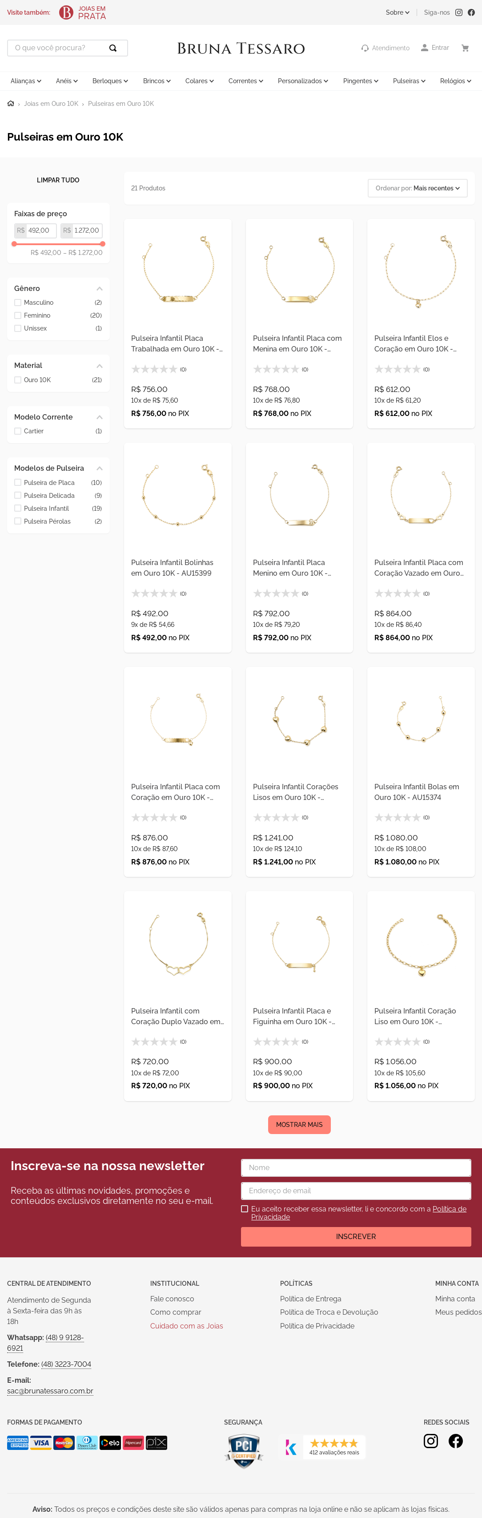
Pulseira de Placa (63, 483)
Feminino (63, 315)
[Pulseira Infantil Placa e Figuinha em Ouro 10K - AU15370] (299, 996)
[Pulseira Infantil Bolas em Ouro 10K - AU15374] (421, 772)
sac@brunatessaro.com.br (50, 1391)
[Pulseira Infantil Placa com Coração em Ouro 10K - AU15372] (178, 772)
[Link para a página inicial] (10, 103)
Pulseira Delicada (63, 496)
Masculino (63, 302)
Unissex (63, 328)
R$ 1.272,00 (83, 252)
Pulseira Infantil (63, 508)
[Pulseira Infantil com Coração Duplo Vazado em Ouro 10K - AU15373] (178, 996)
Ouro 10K (63, 380)
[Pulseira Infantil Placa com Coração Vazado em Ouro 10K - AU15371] (421, 548)
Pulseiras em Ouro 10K (121, 104)
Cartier (63, 431)
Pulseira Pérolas (63, 521)
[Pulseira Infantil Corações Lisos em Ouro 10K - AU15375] (299, 772)
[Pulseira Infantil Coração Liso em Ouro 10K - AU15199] (421, 996)
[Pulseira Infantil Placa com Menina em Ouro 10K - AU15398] (299, 324)
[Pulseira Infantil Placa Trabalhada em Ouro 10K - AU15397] (178, 324)
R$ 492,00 (46, 252)
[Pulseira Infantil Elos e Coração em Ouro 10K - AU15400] (421, 324)
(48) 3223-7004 (66, 1364)
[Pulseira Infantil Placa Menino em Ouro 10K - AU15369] (299, 548)
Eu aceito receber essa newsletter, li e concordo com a (358, 1213)
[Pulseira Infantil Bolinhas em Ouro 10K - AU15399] (178, 548)
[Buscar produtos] (114, 48)
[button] (58, 289)
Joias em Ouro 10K (51, 104)
